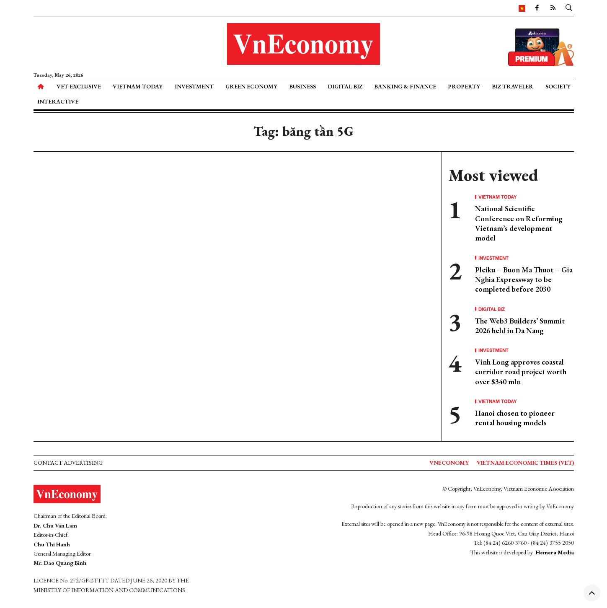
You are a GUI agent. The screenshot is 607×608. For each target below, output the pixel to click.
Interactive (57, 101)
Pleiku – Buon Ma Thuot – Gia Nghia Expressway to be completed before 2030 (524, 279)
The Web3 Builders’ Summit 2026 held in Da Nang (520, 325)
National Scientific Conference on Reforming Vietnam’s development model (519, 223)
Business (302, 86)
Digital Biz (345, 86)
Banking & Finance (405, 86)
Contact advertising (68, 462)
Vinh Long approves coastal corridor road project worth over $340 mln (520, 371)
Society (558, 86)
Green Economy (251, 86)
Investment (194, 86)
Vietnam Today (138, 86)
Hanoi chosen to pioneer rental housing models (515, 417)
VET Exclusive (79, 86)
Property (464, 86)
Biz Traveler (512, 86)
